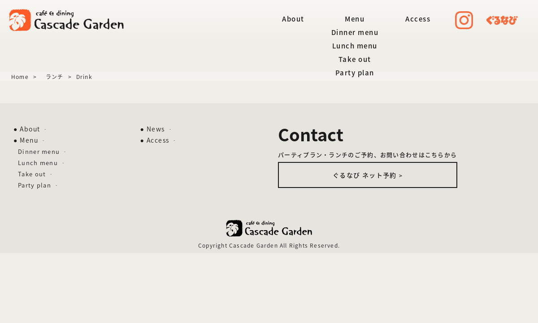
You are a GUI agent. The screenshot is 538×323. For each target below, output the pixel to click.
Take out (354, 59)
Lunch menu (354, 46)
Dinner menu (355, 32)
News (159, 128)
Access (417, 19)
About (293, 19)
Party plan (354, 73)
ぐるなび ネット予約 (368, 174)
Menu (354, 19)
